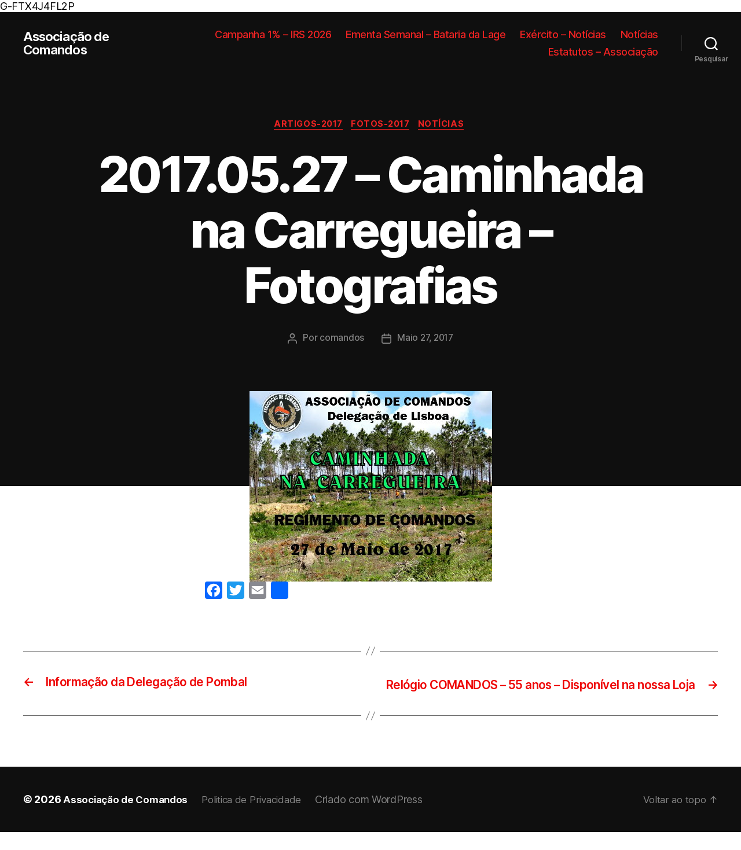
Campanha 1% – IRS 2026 (273, 34)
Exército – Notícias (563, 34)
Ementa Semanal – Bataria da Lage (425, 34)
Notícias (639, 34)
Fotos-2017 (383, 125)
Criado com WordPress (382, 817)
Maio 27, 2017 (425, 339)
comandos (340, 339)
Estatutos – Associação (603, 52)
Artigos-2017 (305, 125)
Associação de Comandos (69, 43)
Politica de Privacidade (261, 817)
